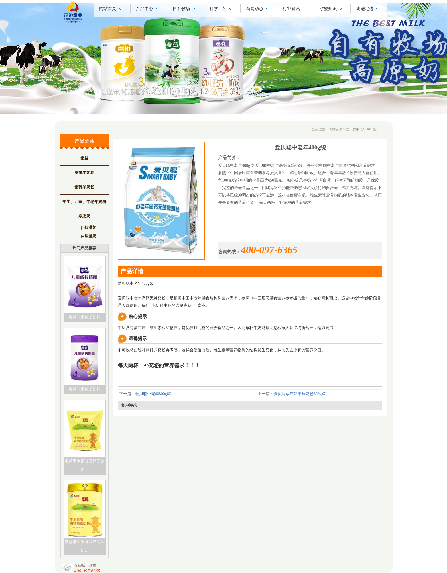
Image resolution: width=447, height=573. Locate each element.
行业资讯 (295, 9)
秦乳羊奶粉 (84, 187)
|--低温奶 (88, 227)
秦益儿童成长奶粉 (85, 317)
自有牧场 (185, 9)
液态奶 (84, 216)
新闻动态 (258, 9)
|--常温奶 (88, 236)
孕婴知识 (332, 9)
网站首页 (111, 9)
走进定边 (368, 9)
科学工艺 (222, 9)
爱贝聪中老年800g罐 (153, 394)
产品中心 (148, 9)
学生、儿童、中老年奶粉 (84, 202)
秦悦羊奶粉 (84, 173)
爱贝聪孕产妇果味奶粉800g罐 (300, 394)
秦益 (84, 158)
